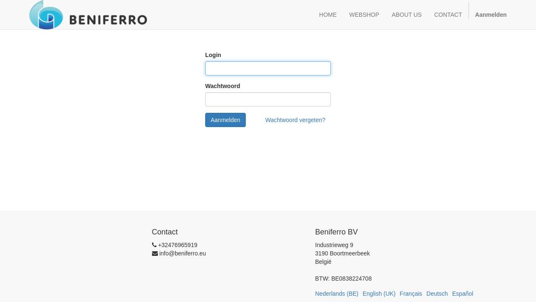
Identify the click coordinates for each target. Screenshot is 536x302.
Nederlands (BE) (337, 293)
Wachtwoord (222, 86)
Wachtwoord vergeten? (295, 120)
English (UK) (379, 293)
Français (411, 293)
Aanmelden (225, 120)
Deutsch (437, 293)
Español (463, 293)
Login (213, 55)
